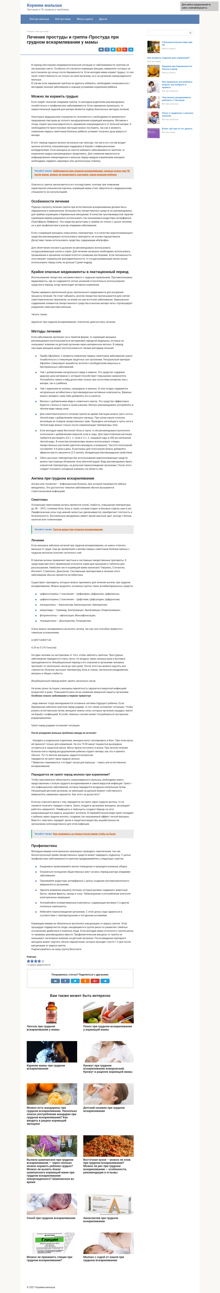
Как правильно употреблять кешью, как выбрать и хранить (177, 84)
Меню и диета (85, 19)
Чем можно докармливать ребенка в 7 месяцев (176, 99)
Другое (103, 19)
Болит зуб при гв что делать (177, 128)
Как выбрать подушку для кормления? (168, 57)
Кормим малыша (44, 5)
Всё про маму (63, 19)
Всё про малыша (39, 19)
